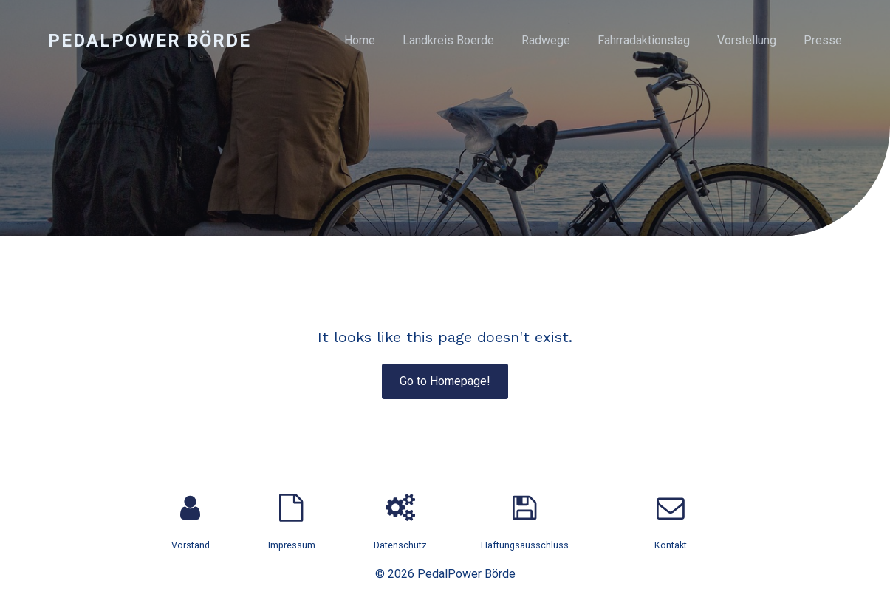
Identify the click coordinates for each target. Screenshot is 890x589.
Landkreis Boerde (448, 40)
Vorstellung (746, 40)
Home (359, 40)
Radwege (545, 40)
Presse (823, 40)
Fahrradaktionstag (644, 40)
